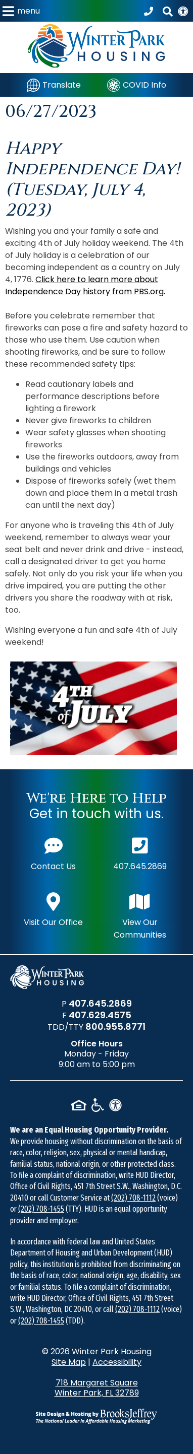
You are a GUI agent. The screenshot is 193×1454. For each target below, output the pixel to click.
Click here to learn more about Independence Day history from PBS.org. (85, 285)
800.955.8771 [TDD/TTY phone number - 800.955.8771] (115, 1026)
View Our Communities (140, 915)
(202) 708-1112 (133, 1198)
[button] (21, 11)
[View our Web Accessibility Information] (182, 11)
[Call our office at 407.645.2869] (150, 11)
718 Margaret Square (96, 1388)
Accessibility (116, 1362)
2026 (60, 1351)
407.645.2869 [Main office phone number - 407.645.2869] (140, 852)
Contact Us (53, 852)
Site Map (69, 1362)
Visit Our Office (53, 908)
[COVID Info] (136, 85)
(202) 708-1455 (41, 1209)
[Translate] (54, 85)
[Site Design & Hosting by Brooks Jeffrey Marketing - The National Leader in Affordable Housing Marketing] (96, 1416)
